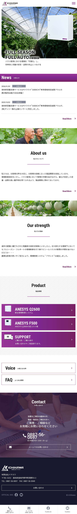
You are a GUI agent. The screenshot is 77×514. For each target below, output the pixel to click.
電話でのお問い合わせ (10, 511)
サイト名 (35, 3)
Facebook (16, 495)
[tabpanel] (39, 32)
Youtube (21, 495)
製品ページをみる (38, 310)
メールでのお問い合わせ (38, 447)
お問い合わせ (38, 487)
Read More (67, 119)
